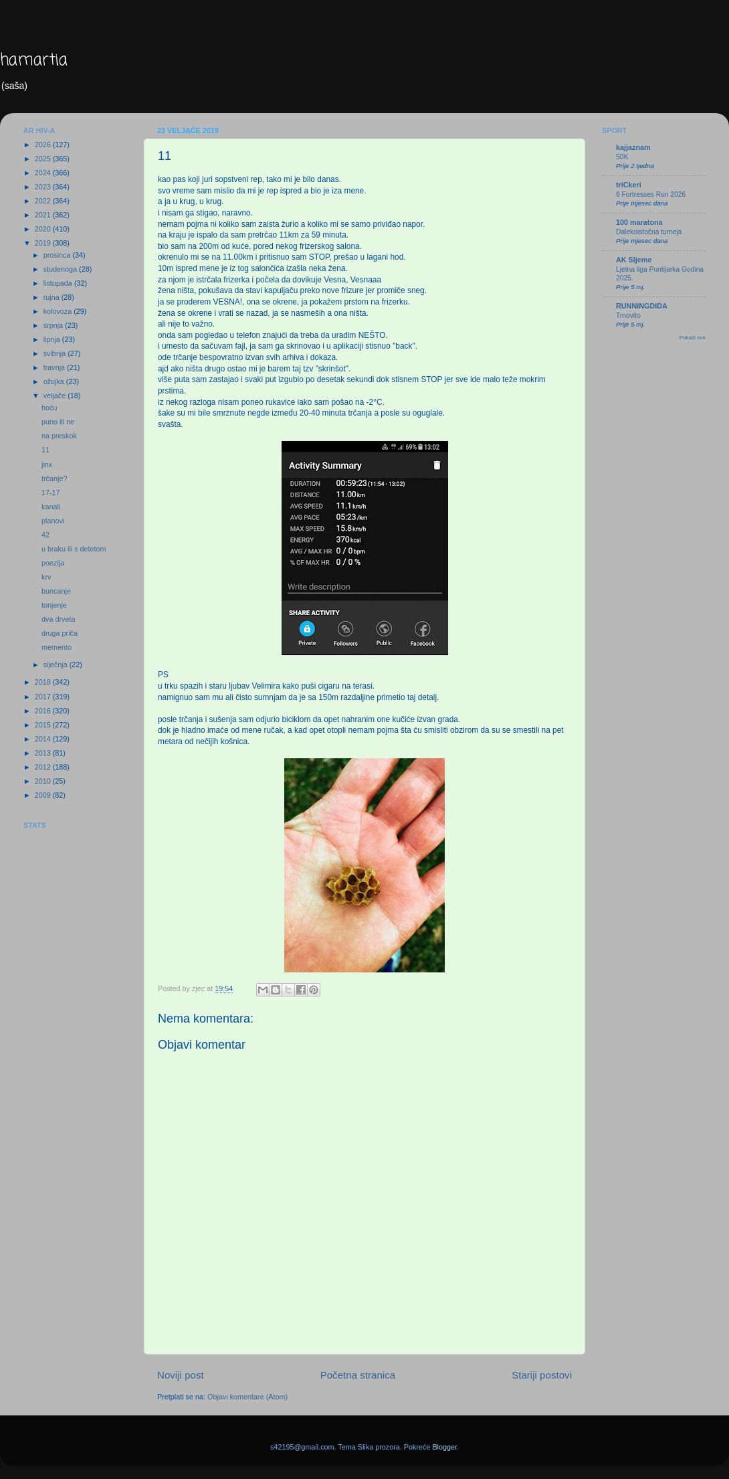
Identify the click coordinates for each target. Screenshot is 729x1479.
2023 (44, 187)
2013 (44, 753)
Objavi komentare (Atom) (247, 1397)
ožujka (54, 381)
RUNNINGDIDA (641, 306)
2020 (44, 229)
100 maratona (639, 222)
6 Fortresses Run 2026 (651, 194)
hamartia (34, 60)
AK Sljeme (633, 260)
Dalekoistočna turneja (649, 232)
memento (56, 647)
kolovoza (58, 311)
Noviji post (180, 1375)
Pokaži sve (693, 338)
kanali (50, 507)
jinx (46, 464)
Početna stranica (358, 1375)
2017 (44, 697)
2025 (44, 159)
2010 (44, 781)
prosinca (58, 255)
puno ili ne (57, 422)
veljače (55, 396)
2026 (44, 145)
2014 (44, 739)
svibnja (55, 353)
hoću (49, 408)
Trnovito (628, 315)
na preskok (59, 436)
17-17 (50, 493)
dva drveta (58, 619)
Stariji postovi (542, 1375)
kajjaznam (633, 147)
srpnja (54, 325)
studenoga (61, 269)
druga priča (59, 633)
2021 (44, 215)
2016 (44, 711)
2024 (44, 173)
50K (622, 157)
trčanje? (54, 478)
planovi (52, 521)
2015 (44, 725)
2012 (44, 767)
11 (45, 450)
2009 (44, 795)
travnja (55, 367)
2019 (44, 243)
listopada (58, 283)
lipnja (52, 339)
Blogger (444, 1447)
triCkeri (628, 185)
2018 (44, 682)
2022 (44, 201)
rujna (52, 297)
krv (46, 577)
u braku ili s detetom (73, 549)
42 (45, 535)
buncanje (56, 591)
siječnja (56, 665)
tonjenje (54, 605)
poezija (52, 563)
